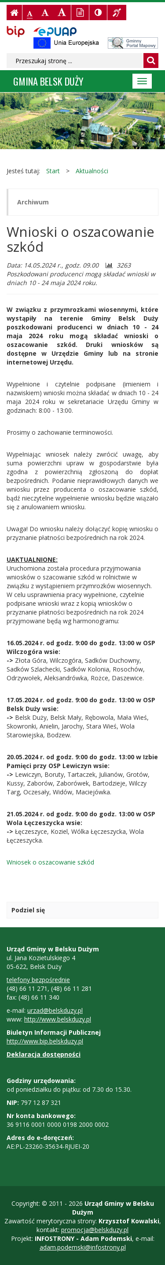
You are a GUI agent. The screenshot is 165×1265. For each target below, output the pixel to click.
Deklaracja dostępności (44, 1054)
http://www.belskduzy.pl (57, 1019)
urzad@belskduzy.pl (55, 1010)
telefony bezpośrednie (38, 980)
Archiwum (33, 202)
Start (53, 171)
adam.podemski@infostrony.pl (83, 1247)
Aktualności (92, 171)
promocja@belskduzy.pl (94, 1230)
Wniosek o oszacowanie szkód (50, 862)
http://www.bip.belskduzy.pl (45, 1041)
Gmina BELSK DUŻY (48, 81)
